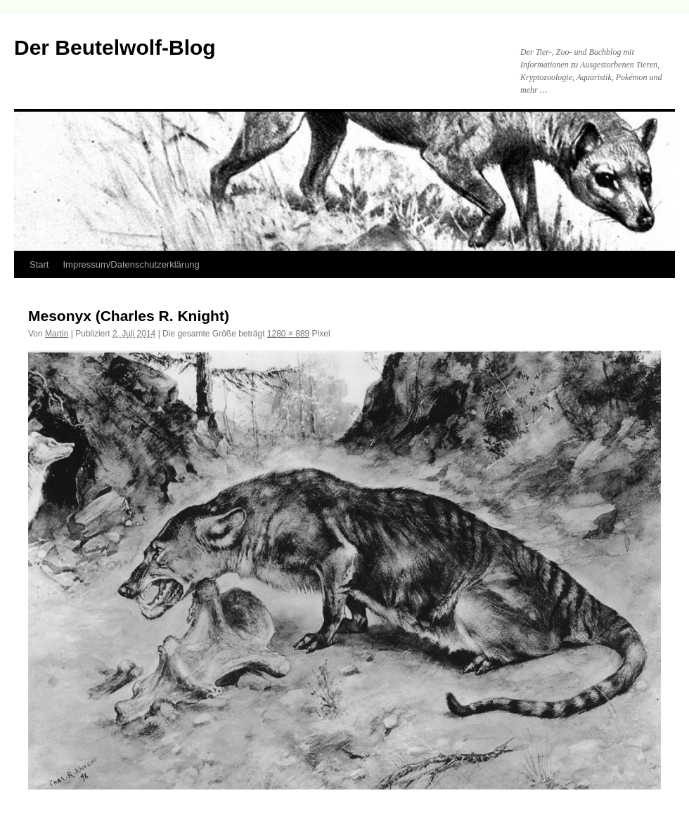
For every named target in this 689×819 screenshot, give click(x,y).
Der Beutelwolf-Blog (115, 47)
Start (39, 264)
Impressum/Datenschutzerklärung (131, 264)
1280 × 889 (288, 334)
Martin (56, 334)
